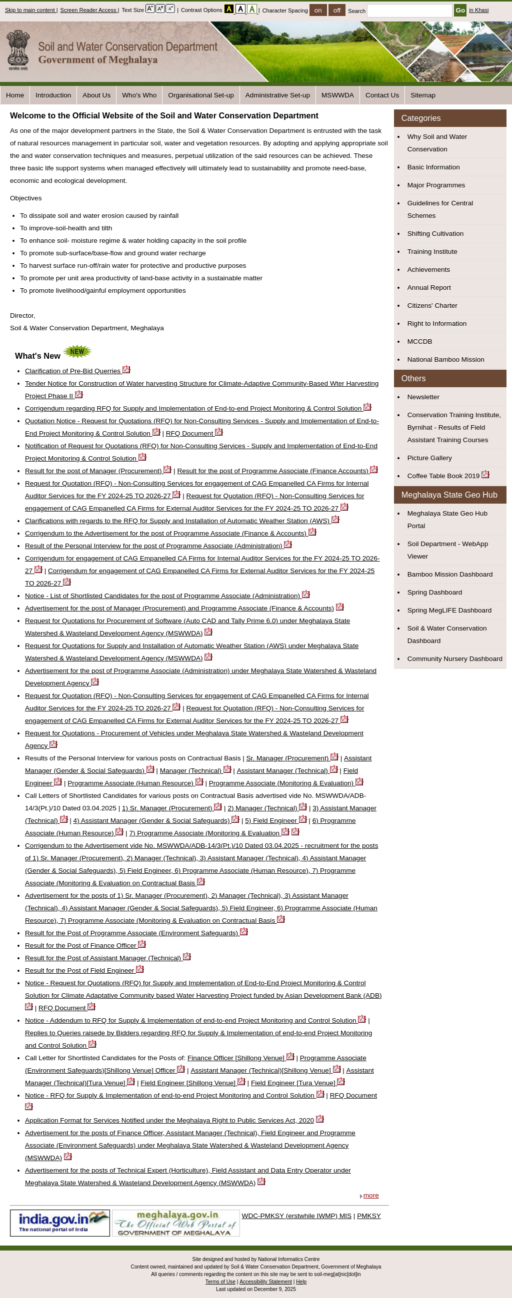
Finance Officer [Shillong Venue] (241, 1058)
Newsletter (424, 397)
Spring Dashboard (435, 592)
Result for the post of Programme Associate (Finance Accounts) (277, 471)
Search (401, 11)
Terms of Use (221, 1282)
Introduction (53, 95)
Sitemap (423, 95)
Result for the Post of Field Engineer (84, 970)
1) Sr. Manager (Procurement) (172, 808)
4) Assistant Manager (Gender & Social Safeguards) (157, 820)
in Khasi (478, 10)
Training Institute (433, 251)
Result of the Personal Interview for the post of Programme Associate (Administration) (158, 546)
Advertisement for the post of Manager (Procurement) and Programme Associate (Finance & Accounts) (179, 608)
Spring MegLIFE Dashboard (450, 610)
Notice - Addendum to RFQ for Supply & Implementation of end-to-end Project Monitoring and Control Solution (195, 1020)
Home (15, 95)
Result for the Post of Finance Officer (85, 945)
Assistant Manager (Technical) (287, 770)
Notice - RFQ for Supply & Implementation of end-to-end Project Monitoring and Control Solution (174, 1095)
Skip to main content (30, 10)
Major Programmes (437, 185)
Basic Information (434, 167)
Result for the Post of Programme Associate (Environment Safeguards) (136, 933)
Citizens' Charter (433, 305)
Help (301, 1282)
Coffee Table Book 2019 (444, 476)
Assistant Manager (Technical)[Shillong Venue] (265, 1070)
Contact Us (382, 95)
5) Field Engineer (275, 820)
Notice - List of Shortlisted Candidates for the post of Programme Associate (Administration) (167, 596)
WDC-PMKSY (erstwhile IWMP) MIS (297, 1216)
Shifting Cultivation (436, 233)
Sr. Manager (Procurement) (292, 758)
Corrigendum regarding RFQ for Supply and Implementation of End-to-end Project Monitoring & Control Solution (198, 408)
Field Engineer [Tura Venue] (298, 1083)
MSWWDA (338, 95)
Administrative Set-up (278, 95)
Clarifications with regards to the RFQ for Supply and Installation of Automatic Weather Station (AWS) (182, 521)
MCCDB (420, 341)
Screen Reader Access (89, 10)
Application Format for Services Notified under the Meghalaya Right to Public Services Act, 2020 (169, 1120)
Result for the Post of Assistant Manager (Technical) (108, 958)
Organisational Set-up (201, 95)
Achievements (429, 269)
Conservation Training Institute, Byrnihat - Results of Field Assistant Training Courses (454, 427)
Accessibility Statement (266, 1282)
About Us (96, 95)
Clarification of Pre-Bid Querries (77, 371)
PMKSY (369, 1216)
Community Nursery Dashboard (455, 658)
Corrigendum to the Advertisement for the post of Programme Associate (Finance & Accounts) (170, 533)
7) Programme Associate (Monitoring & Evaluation (209, 833)
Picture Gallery (430, 458)
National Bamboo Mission (446, 359)
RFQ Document (194, 433)
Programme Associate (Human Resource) (135, 783)
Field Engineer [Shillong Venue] (192, 1083)
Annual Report (429, 287)
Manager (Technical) (196, 770)
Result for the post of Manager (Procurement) (98, 471)
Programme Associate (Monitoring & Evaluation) (286, 783)
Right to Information (437, 323)
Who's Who (139, 95)
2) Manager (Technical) (267, 808)
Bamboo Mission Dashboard (450, 574)
